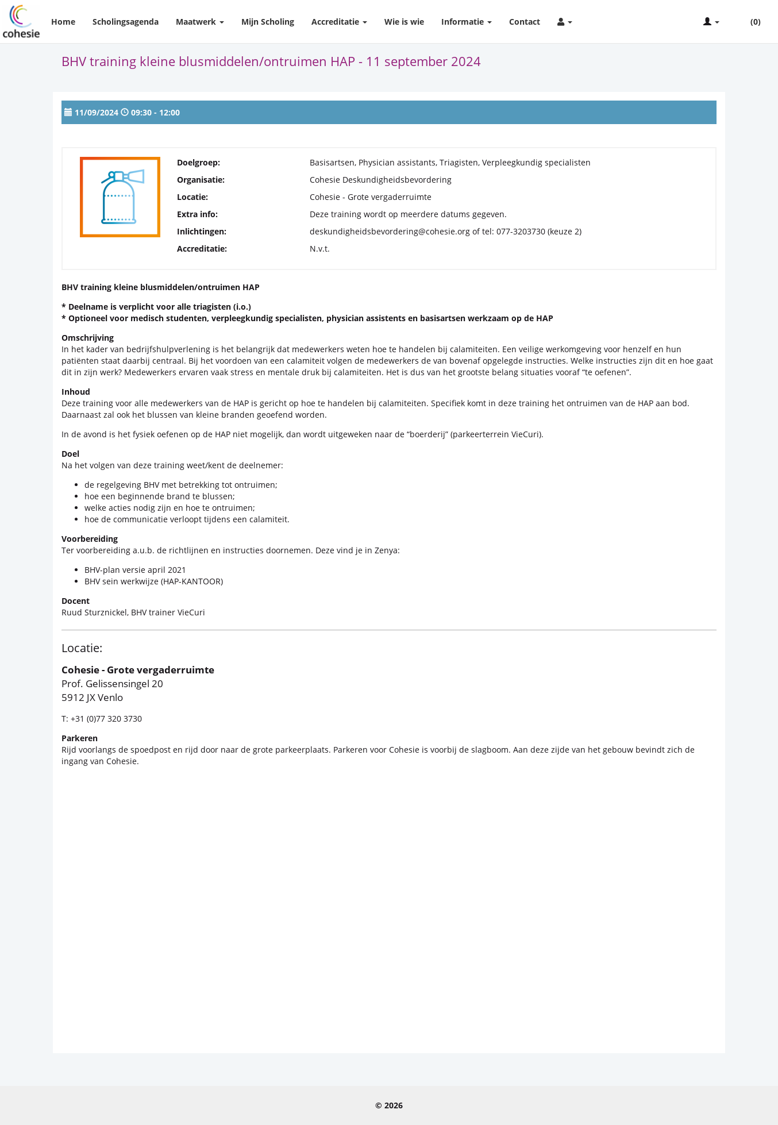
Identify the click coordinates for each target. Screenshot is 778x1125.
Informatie (466, 21)
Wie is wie (404, 21)
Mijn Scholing (267, 21)
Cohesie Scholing (21, 21)
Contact (524, 21)
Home (63, 21)
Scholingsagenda (126, 21)
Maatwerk (200, 21)
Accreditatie (339, 21)
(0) (749, 22)
